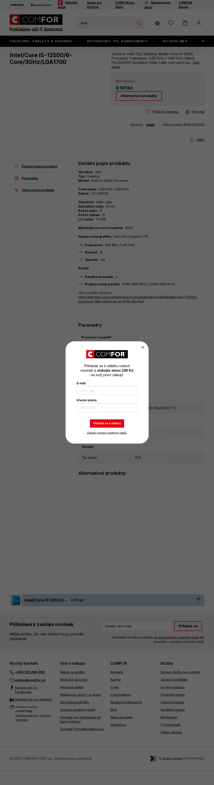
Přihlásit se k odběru (107, 423)
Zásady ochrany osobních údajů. (107, 432)
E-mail (81, 383)
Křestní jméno (87, 400)
